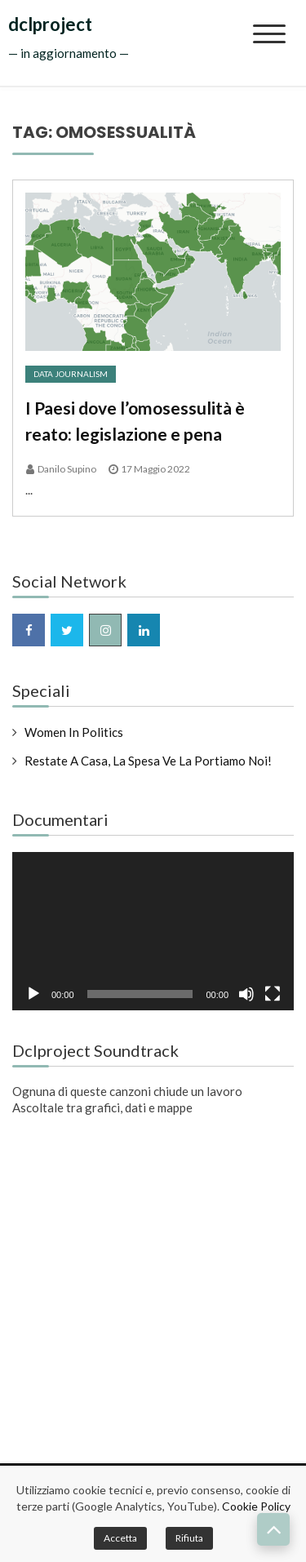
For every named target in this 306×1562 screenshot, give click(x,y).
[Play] (33, 994)
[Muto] (246, 994)
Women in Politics (73, 732)
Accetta (120, 1538)
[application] (153, 931)
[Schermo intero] (272, 994)
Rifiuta (189, 1538)
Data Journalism (70, 374)
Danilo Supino (67, 469)
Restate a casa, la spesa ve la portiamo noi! (148, 760)
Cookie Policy (256, 1506)
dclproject (50, 24)
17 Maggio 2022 (155, 469)
